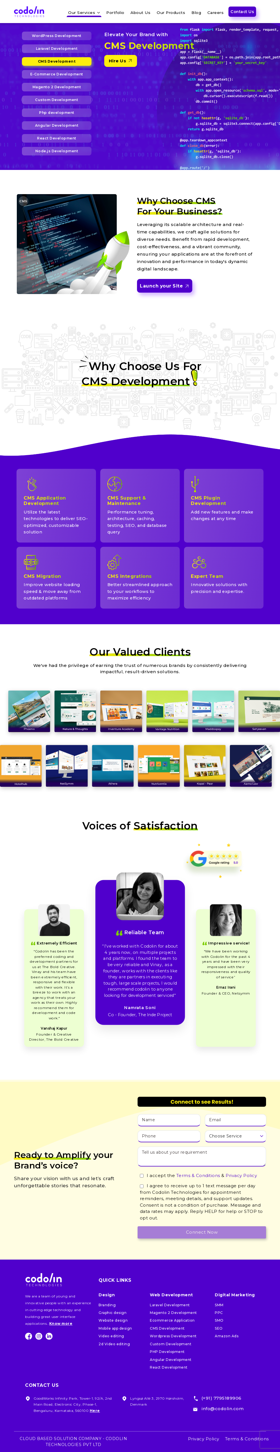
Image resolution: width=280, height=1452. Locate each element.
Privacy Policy (241, 1175)
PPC (219, 1313)
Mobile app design (115, 1328)
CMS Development (57, 61)
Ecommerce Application (172, 1320)
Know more (61, 1323)
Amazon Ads (226, 1336)
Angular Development (57, 125)
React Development (56, 138)
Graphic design (112, 1313)
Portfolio (115, 12)
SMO (219, 1320)
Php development (56, 112)
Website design (113, 1320)
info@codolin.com (223, 1408)
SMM (219, 1305)
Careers (215, 12)
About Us (140, 12)
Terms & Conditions (198, 1175)
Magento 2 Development (56, 87)
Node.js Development (56, 151)
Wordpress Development (173, 1336)
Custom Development (56, 100)
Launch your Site (164, 286)
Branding (107, 1305)
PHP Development (167, 1352)
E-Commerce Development (56, 74)
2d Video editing (114, 1344)
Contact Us (242, 11)
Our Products (171, 12)
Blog (196, 12)
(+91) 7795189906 (221, 1398)
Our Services (81, 12)
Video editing (111, 1336)
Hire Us (120, 60)
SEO (219, 1328)
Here (95, 1410)
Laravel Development (57, 48)
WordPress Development (56, 36)
